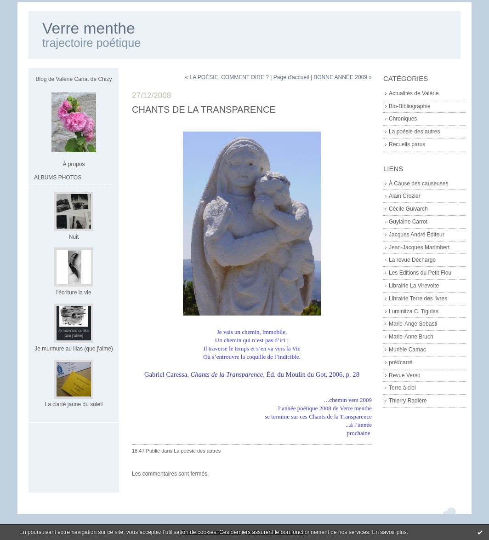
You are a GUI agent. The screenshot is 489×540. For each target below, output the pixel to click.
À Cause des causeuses (418, 183)
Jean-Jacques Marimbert (419, 247)
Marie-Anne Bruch (411, 336)
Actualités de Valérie (414, 93)
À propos (74, 164)
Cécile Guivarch (408, 209)
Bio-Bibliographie (410, 106)
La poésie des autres (414, 131)
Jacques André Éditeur (416, 234)
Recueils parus (407, 144)
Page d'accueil (291, 77)
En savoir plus (389, 532)
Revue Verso (405, 375)
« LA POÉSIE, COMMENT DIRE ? (227, 77)
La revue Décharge (412, 260)
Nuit (74, 237)
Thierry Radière (408, 400)
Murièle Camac (407, 349)
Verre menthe (88, 28)
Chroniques (403, 118)
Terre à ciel (402, 388)
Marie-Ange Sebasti (413, 324)
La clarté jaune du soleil (73, 404)
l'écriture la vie (73, 292)
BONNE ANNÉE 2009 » (342, 77)
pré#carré (400, 362)
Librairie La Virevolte (414, 285)
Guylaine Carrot (408, 221)
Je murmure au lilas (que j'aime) (73, 348)
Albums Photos (57, 177)
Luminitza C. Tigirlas (413, 311)
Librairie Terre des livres (418, 298)
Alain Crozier (405, 196)
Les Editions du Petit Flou (420, 273)
